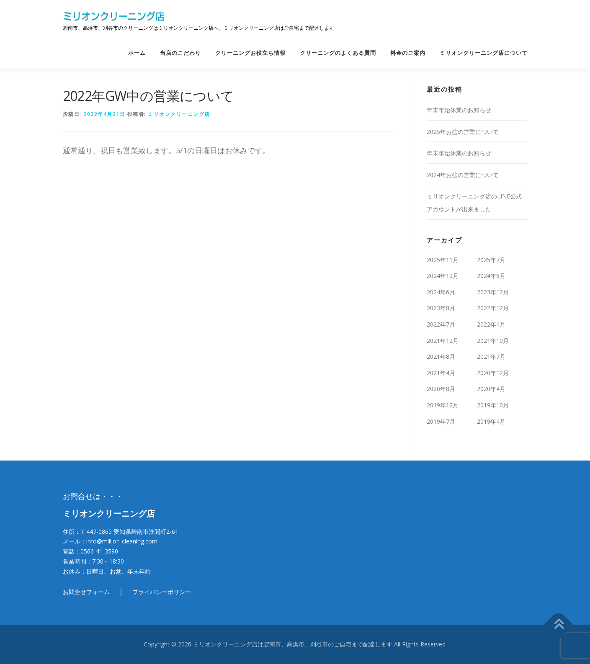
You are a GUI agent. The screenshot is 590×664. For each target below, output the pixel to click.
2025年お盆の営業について (463, 132)
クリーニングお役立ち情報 (250, 53)
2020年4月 (491, 389)
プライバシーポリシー (161, 592)
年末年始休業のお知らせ (459, 110)
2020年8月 (441, 389)
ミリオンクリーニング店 (179, 114)
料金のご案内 (407, 53)
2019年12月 (443, 405)
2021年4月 (441, 373)
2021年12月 (443, 341)
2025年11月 (443, 260)
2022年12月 (493, 308)
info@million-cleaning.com (121, 541)
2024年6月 (441, 292)
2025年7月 (491, 260)
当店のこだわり (180, 53)
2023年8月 (441, 308)
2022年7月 (441, 324)
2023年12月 (493, 292)
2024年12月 (443, 276)
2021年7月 (491, 356)
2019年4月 (491, 421)
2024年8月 (491, 276)
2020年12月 (493, 373)
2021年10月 (493, 341)
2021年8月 (441, 356)
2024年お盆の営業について (463, 175)
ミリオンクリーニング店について (484, 53)
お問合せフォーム (86, 592)
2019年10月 (493, 405)
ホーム (137, 53)
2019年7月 (441, 421)
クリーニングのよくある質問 (338, 53)
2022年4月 (491, 324)
